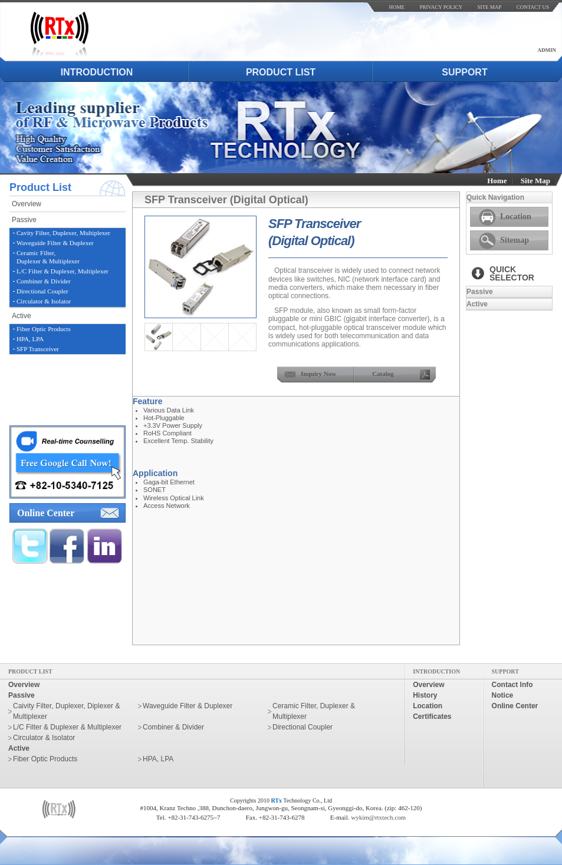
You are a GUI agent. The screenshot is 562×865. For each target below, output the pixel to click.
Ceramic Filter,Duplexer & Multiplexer (48, 256)
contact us (533, 7)
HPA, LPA (30, 338)
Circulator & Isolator (44, 301)
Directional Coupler (42, 291)
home (397, 7)
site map (490, 7)
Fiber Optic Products (44, 328)
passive (24, 220)
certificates (432, 716)
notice (503, 695)
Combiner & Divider (44, 281)
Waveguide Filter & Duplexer (55, 242)
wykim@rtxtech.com (378, 817)
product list (280, 72)
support (464, 72)
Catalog (383, 373)
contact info (512, 685)
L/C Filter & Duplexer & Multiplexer (67, 727)
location (427, 706)
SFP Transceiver (38, 348)
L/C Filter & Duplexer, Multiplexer (63, 271)
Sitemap (514, 240)
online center (45, 513)
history (425, 695)
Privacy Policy (440, 7)
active (21, 316)
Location (515, 216)
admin (547, 50)
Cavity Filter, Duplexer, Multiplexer (63, 232)
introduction (97, 72)
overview (26, 204)
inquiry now (318, 373)
